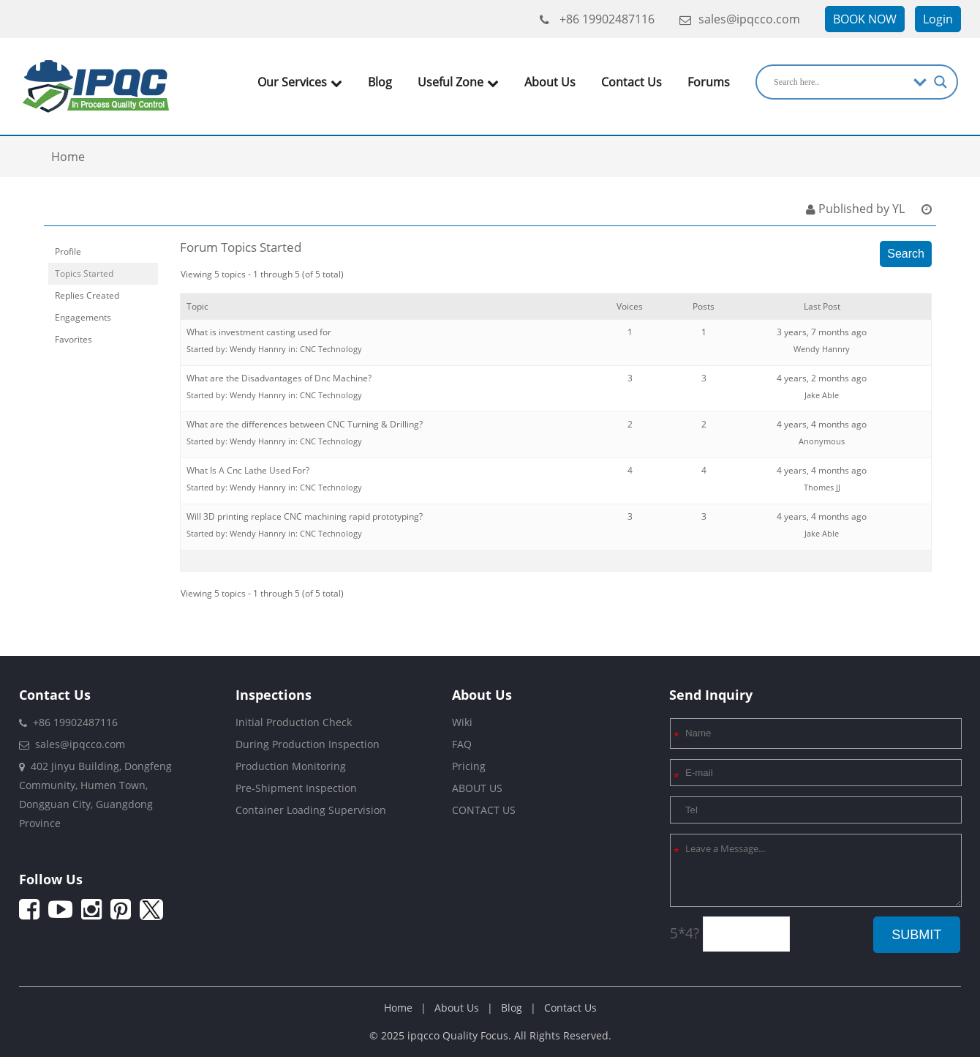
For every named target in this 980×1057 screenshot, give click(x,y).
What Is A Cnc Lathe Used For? (247, 470)
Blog (380, 82)
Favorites (73, 339)
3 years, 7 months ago (822, 332)
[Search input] (840, 82)
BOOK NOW (865, 19)
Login (938, 19)
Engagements (83, 317)
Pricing (469, 766)
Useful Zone (458, 82)
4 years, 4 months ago (822, 424)
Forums (708, 82)
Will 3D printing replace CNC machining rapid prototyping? (304, 516)
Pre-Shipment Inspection (296, 788)
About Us (550, 82)
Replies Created (87, 295)
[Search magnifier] (940, 82)
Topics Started (84, 273)
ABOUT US (477, 788)
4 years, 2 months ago (822, 378)
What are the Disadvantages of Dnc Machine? (279, 378)
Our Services (299, 82)
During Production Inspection (307, 744)
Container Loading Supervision (310, 810)
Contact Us (631, 82)
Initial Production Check (293, 722)
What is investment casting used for (258, 332)
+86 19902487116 (597, 19)
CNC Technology (331, 348)
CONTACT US (484, 810)
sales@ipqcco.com (739, 19)
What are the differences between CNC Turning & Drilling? (304, 424)
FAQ (462, 744)
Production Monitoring (290, 766)
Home (398, 1008)
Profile (68, 251)
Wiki (462, 722)
